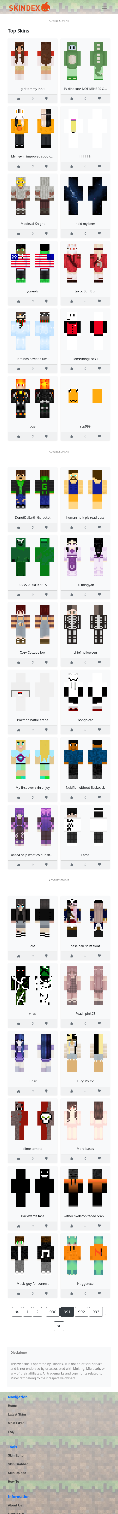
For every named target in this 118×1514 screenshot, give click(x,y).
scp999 (85, 426)
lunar (33, 1081)
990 (52, 1311)
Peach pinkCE (85, 1013)
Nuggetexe (85, 1283)
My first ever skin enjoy (33, 787)
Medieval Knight (33, 223)
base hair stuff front (85, 946)
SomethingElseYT (85, 359)
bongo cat (85, 720)
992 (81, 1311)
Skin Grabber (18, 1464)
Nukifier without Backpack (85, 787)
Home (12, 1405)
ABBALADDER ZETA (33, 585)
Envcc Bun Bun (85, 291)
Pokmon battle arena (32, 720)
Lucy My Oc (85, 1081)
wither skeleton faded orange (86, 1216)
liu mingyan (85, 585)
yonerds (33, 291)
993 (95, 1311)
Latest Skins (17, 1414)
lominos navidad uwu (33, 359)
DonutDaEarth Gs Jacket (32, 517)
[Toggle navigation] (104, 7)
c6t (32, 946)
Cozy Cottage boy (33, 652)
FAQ (11, 1432)
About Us (15, 1505)
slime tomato (33, 1148)
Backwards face (32, 1216)
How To (13, 1481)
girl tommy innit (33, 89)
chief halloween (85, 652)
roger (33, 426)
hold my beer (85, 223)
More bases (85, 1148)
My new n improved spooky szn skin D (39, 156)
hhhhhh (85, 156)
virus (32, 1013)
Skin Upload (17, 1473)
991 (67, 1311)
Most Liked (16, 1423)
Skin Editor (16, 1455)
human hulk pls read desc (85, 517)
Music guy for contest (33, 1283)
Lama (85, 855)
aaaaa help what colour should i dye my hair (44, 855)
